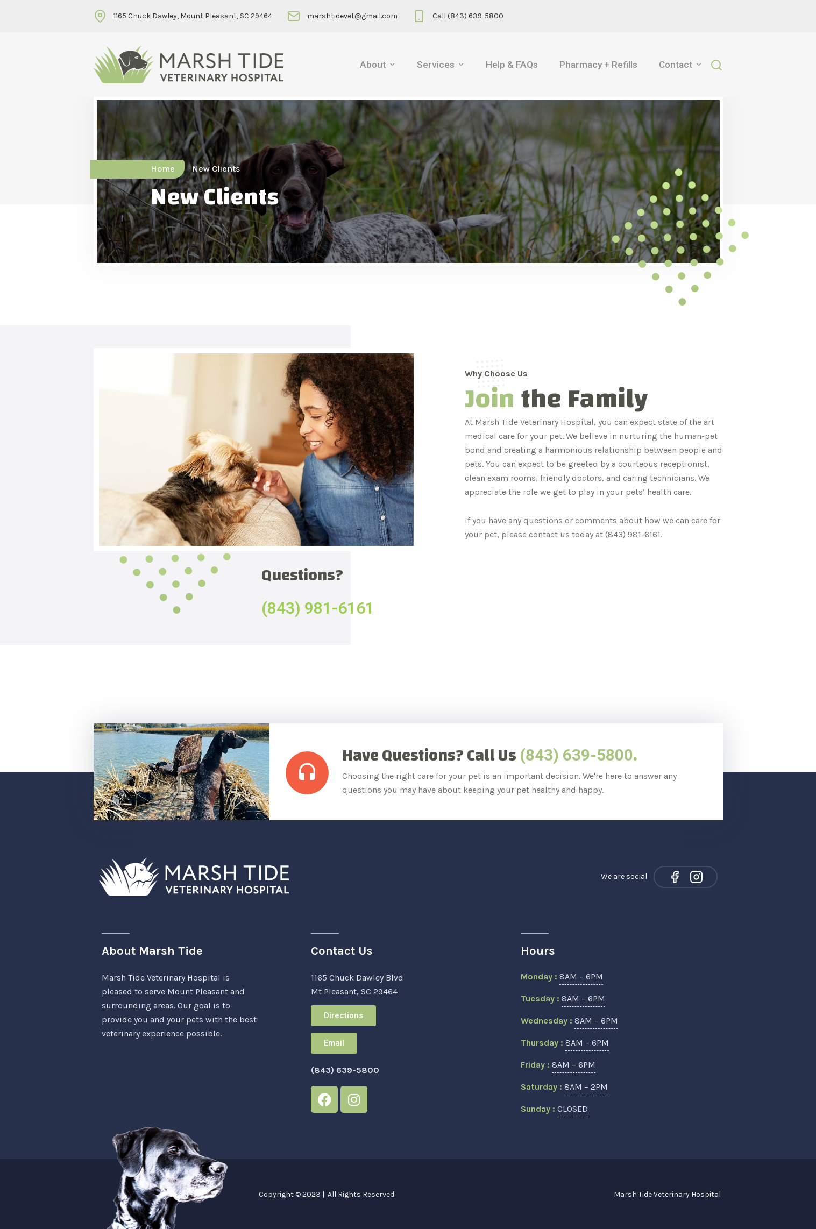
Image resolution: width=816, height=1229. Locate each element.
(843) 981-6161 (317, 608)
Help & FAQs (512, 64)
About (373, 64)
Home (163, 169)
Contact (675, 64)
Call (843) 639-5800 (467, 15)
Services (436, 64)
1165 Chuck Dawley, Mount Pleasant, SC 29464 (192, 15)
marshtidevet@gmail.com (352, 15)
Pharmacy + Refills (598, 64)
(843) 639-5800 (576, 754)
